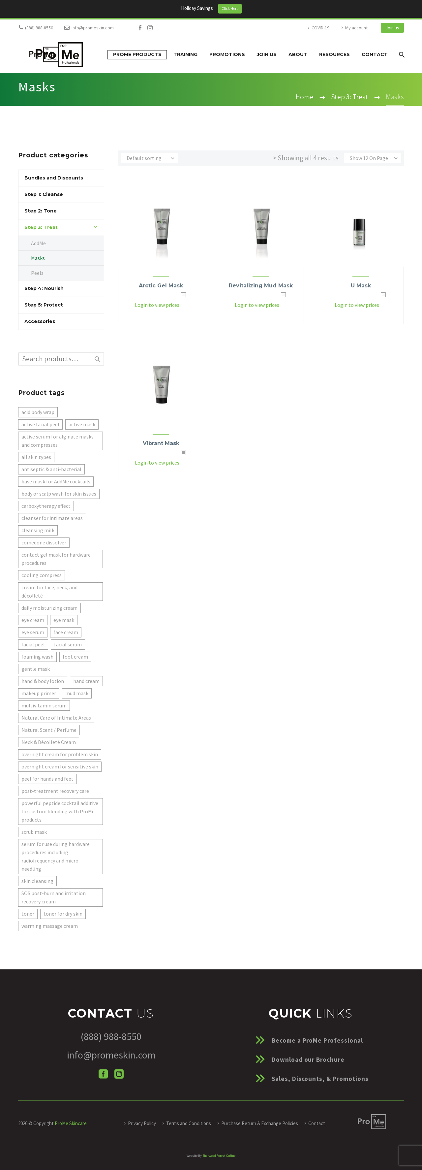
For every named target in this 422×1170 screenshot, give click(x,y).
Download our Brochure (308, 1059)
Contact (375, 54)
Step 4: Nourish (44, 288)
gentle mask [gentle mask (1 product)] (35, 669)
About (297, 54)
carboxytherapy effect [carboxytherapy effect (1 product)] (46, 506)
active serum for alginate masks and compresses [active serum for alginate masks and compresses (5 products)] (57, 440)
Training (185, 54)
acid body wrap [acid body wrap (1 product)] (37, 412)
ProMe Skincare (71, 1123)
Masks (38, 258)
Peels (37, 273)
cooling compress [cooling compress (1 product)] (41, 575)
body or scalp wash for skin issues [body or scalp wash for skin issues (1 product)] (58, 493)
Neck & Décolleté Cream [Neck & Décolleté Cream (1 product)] (48, 742)
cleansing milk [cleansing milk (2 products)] (37, 530)
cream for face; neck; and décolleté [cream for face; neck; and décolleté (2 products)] (49, 591)
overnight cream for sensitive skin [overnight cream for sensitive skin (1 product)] (59, 766)
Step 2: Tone (40, 211)
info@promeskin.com (93, 28)
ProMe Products (137, 54)
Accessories (39, 321)
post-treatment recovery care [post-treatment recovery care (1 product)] (55, 791)
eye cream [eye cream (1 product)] (32, 620)
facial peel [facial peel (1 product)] (33, 644)
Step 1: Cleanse (43, 194)
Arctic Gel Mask (161, 285)
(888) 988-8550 (39, 28)
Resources (334, 54)
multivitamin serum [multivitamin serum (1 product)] (44, 705)
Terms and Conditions (188, 1123)
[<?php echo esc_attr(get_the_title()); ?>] (190, 305)
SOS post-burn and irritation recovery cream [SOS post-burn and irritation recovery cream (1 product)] (53, 897)
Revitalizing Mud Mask (261, 285)
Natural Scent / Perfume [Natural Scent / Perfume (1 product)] (48, 730)
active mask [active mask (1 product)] (82, 424)
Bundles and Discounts (53, 178)
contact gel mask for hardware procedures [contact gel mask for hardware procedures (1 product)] (56, 558)
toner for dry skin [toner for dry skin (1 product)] (63, 913)
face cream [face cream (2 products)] (65, 632)
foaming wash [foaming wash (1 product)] (37, 656)
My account (356, 28)
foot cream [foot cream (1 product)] (75, 656)
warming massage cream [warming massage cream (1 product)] (49, 926)
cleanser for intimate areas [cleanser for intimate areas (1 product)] (52, 518)
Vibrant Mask (161, 443)
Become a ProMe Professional (317, 1040)
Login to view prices (157, 305)
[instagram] (119, 1074)
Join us (392, 28)
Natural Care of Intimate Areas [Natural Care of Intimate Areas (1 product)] (56, 717)
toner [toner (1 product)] (27, 913)
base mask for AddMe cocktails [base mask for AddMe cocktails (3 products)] (55, 481)
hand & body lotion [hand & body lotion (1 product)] (42, 681)
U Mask (361, 285)
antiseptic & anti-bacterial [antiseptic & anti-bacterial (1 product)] (51, 469)
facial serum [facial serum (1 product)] (68, 644)
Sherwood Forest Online (218, 1156)
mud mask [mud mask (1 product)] (76, 693)
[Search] (401, 54)
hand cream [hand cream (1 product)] (86, 681)
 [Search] (98, 359)
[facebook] (103, 1074)
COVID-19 (320, 28)
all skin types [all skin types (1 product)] (36, 457)
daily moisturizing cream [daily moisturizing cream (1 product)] (49, 607)
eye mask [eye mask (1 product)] (63, 620)
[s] (61, 359)
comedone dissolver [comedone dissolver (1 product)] (43, 542)
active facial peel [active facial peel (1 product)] (40, 424)
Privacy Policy (142, 1123)
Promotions (227, 54)
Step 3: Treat (41, 227)
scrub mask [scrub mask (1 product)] (34, 832)
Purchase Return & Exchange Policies (259, 1123)
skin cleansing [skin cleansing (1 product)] (37, 881)
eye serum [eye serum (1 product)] (32, 632)
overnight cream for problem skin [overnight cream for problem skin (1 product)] (59, 754)
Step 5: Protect (43, 305)
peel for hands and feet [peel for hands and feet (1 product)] (47, 778)
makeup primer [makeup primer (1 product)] (38, 693)
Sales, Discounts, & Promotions (320, 1079)
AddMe (38, 243)
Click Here (230, 8)
